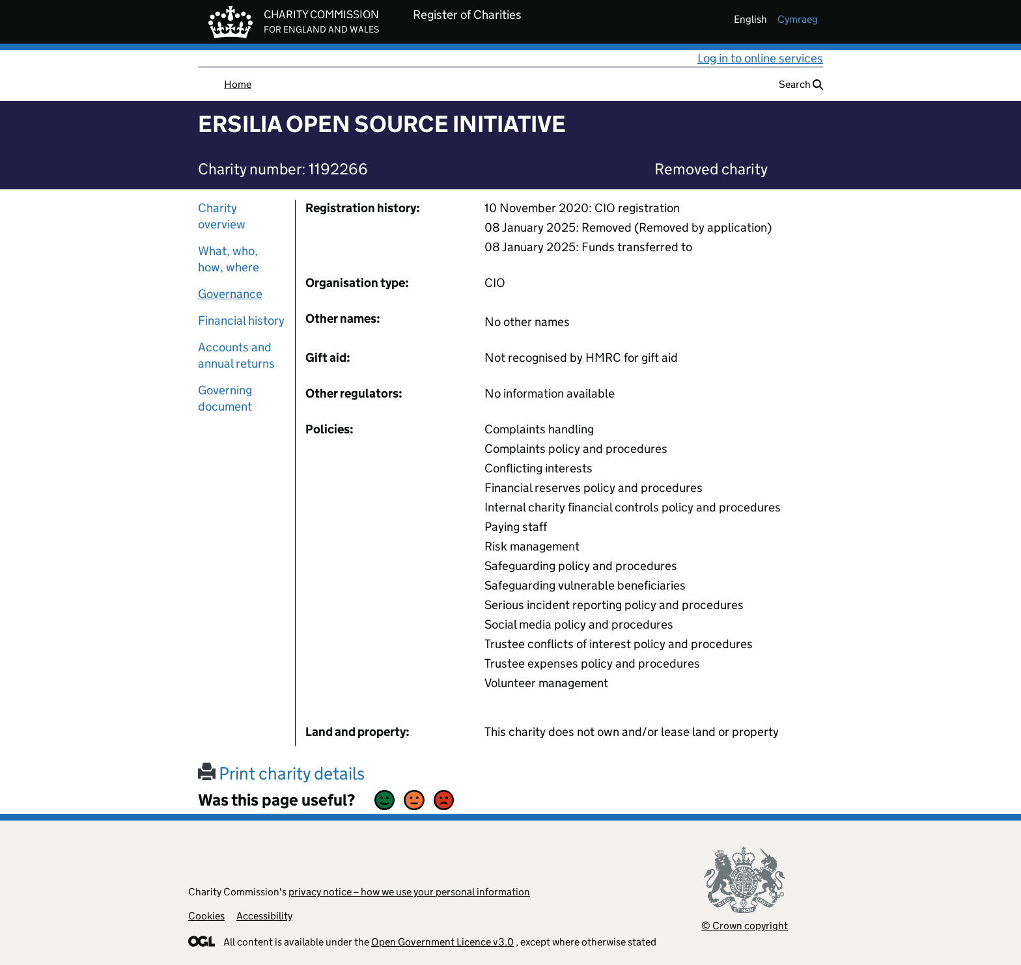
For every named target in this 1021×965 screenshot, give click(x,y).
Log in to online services (760, 58)
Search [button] (801, 84)
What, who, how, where (228, 259)
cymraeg (797, 19)
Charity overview (221, 216)
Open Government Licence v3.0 (442, 942)
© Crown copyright (744, 925)
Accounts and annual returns (236, 355)
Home (237, 84)
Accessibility (264, 916)
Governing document (225, 398)
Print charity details (281, 773)
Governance (230, 293)
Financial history (241, 320)
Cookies (206, 916)
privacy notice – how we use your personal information (409, 892)
